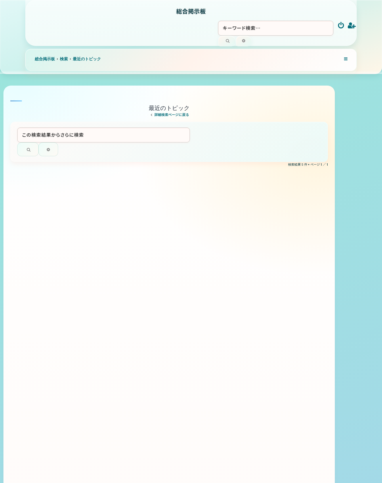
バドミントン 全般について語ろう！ (125, 336)
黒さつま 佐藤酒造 (110, 305)
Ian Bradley (210, 455)
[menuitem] (341, 26)
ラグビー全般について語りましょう (125, 242)
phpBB (182, 459)
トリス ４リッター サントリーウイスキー (134, 273)
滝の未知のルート (107, 211)
